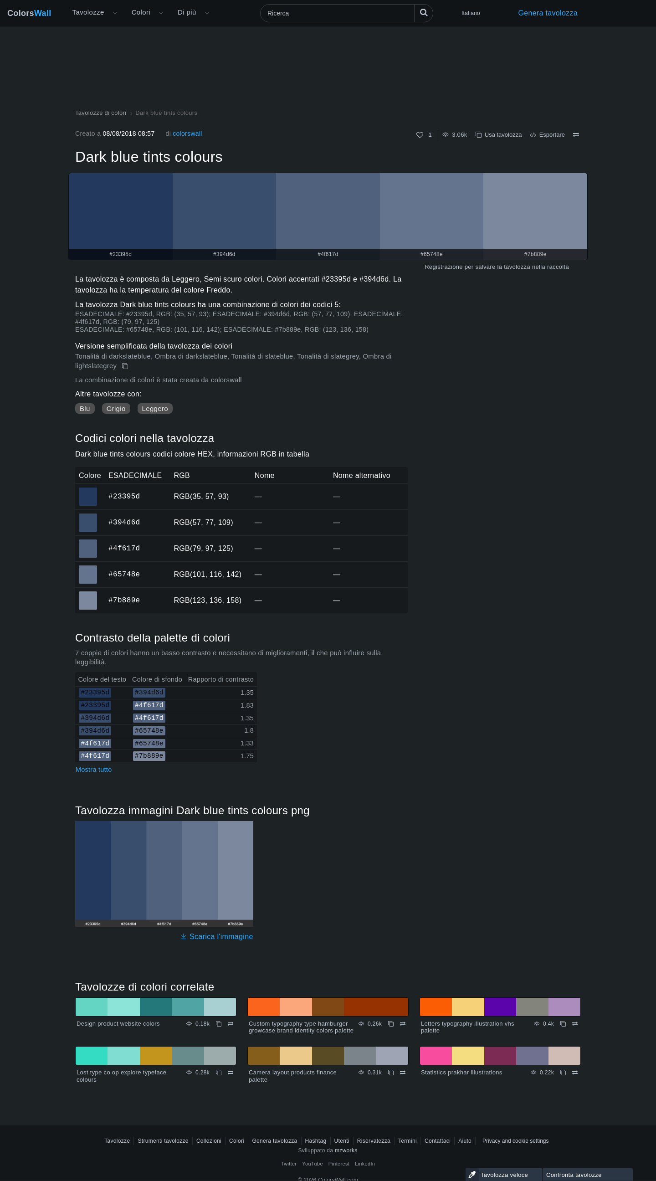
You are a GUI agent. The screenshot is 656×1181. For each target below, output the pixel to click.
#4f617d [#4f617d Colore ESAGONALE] (88, 542)
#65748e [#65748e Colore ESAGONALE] (88, 568)
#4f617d (124, 548)
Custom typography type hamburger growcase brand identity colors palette (301, 1027)
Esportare (547, 134)
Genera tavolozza (548, 13)
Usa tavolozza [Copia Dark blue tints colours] (499, 134)
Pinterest (338, 1163)
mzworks (346, 1150)
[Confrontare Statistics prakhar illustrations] (575, 1072)
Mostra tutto (94, 769)
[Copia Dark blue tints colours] (126, 366)
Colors (29, 13)
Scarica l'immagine (216, 936)
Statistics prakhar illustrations (461, 1072)
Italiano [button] (470, 13)
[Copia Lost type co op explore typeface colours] (219, 1072)
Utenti (341, 1141)
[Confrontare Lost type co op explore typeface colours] (230, 1072)
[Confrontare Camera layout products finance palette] (403, 1072)
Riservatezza (373, 1141)
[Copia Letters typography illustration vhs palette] (563, 1023)
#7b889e (124, 600)
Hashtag (316, 1141)
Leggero (155, 408)
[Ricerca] (346, 13)
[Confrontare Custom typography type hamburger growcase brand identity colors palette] (403, 1023)
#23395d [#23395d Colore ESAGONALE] (88, 490)
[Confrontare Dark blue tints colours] (576, 135)
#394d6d (124, 522)
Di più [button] (187, 12)
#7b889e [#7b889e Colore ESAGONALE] (88, 594)
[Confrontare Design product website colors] (230, 1023)
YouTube (312, 1163)
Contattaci (438, 1141)
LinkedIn (365, 1163)
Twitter (289, 1163)
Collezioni (208, 1141)
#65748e (124, 574)
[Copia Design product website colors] (219, 1023)
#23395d (124, 496)
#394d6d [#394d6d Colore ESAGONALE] (88, 516)
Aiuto (465, 1141)
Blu (85, 408)
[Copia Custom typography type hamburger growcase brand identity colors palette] (391, 1023)
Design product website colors (118, 1023)
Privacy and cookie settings (515, 1141)
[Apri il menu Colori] (160, 13)
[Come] (420, 135)
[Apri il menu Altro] (114, 13)
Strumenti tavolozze (163, 1141)
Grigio (116, 408)
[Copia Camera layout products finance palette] (391, 1072)
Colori (141, 12)
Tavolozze (88, 12)
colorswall (187, 133)
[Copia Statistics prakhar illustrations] (563, 1072)
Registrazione (444, 266)
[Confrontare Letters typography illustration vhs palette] (575, 1023)
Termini (407, 1141)
